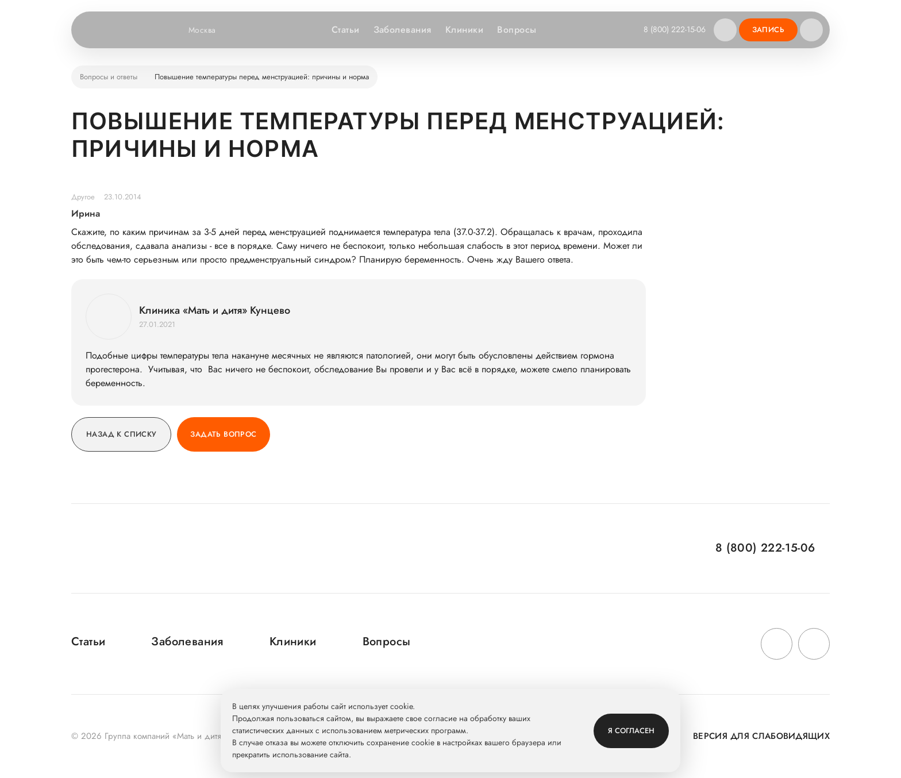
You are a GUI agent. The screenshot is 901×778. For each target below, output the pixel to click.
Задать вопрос (223, 434)
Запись (768, 29)
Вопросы (516, 29)
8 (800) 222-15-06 (675, 29)
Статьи (346, 29)
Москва (209, 30)
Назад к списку (121, 434)
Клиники (464, 29)
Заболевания (403, 29)
